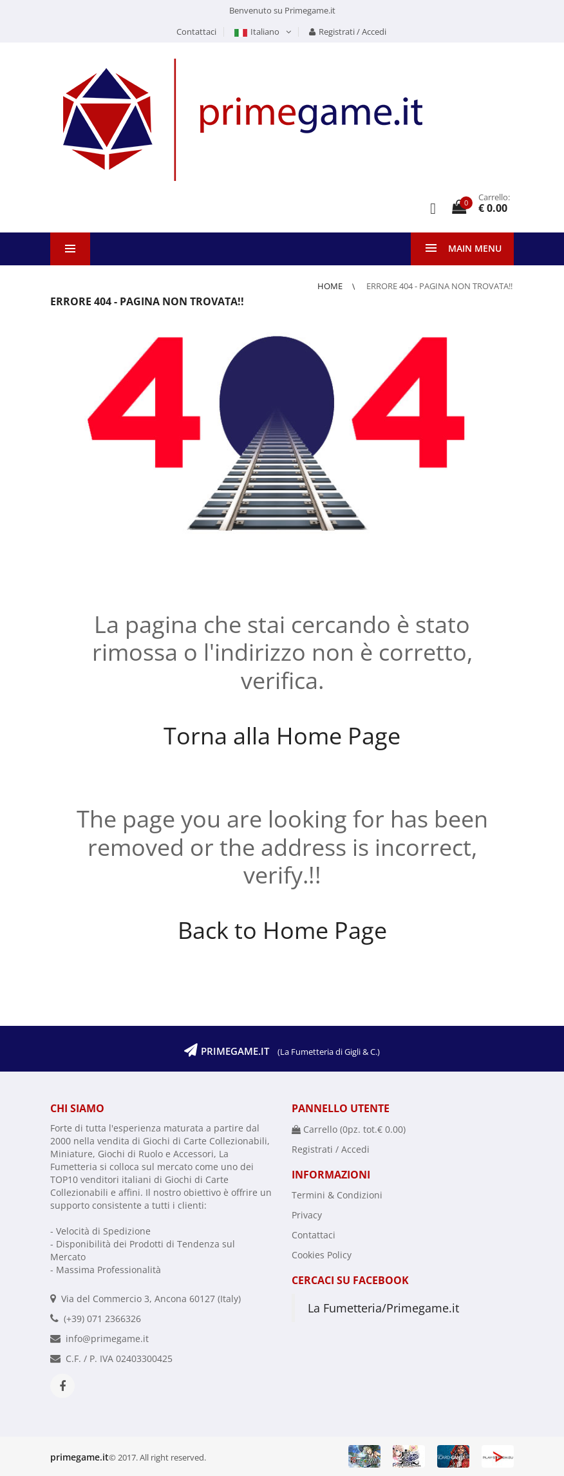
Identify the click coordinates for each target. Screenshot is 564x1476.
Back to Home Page (282, 930)
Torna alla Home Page (282, 736)
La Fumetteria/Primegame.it (383, 1308)
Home (330, 286)
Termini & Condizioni (337, 1195)
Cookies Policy (322, 1255)
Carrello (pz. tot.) (349, 1129)
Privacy (307, 1215)
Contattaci (196, 31)
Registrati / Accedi (347, 31)
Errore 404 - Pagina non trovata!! (439, 286)
